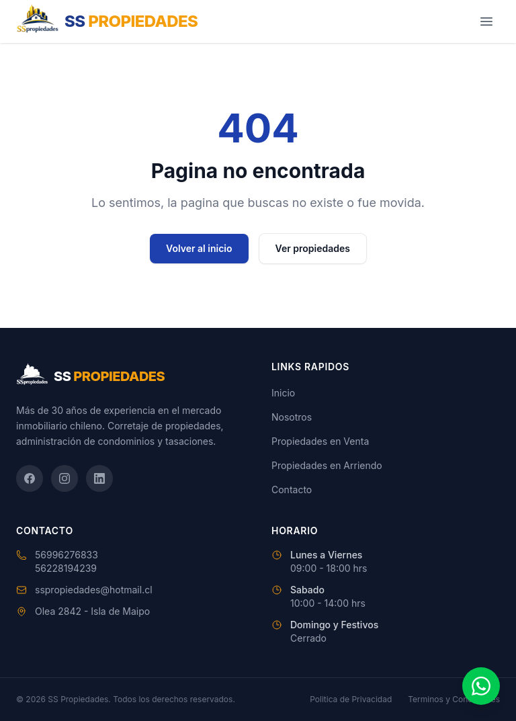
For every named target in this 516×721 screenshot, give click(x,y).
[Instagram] (64, 478)
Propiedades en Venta (320, 441)
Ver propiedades (312, 248)
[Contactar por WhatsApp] (481, 686)
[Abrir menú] (486, 21)
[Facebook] (29, 478)
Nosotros (291, 417)
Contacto (291, 489)
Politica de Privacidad (351, 699)
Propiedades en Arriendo (326, 465)
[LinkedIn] (99, 478)
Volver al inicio (199, 248)
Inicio (283, 392)
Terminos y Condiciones (454, 699)
